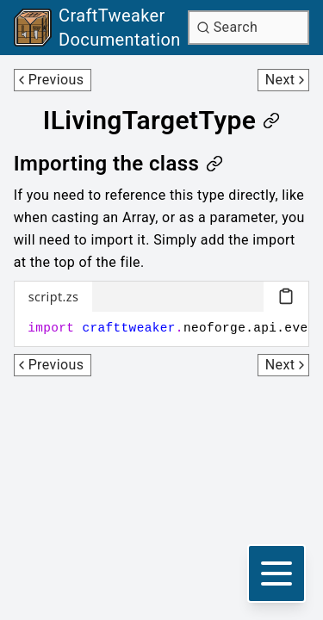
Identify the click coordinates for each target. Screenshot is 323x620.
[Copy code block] (286, 296)
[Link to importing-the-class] (119, 163)
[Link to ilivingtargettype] (162, 120)
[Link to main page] (97, 27)
